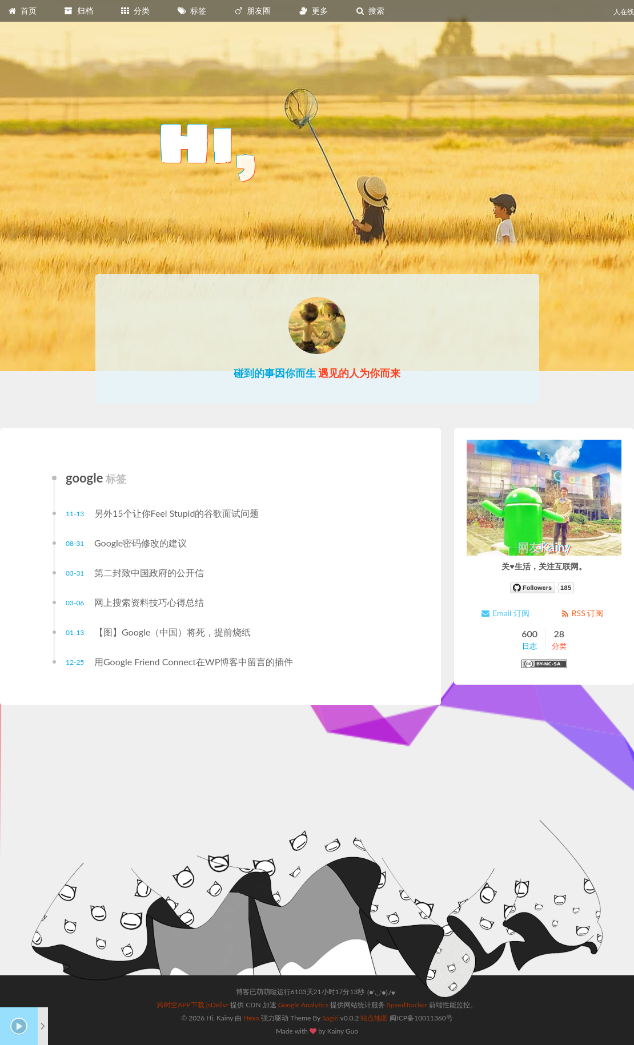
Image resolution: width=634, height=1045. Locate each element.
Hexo (251, 1018)
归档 (78, 10)
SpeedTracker (407, 1004)
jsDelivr (217, 1004)
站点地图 (374, 1018)
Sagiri (330, 1018)
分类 (135, 10)
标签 (192, 10)
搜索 (369, 10)
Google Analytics (303, 1004)
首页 (22, 10)
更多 (313, 10)
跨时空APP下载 (180, 1004)
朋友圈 (252, 10)
